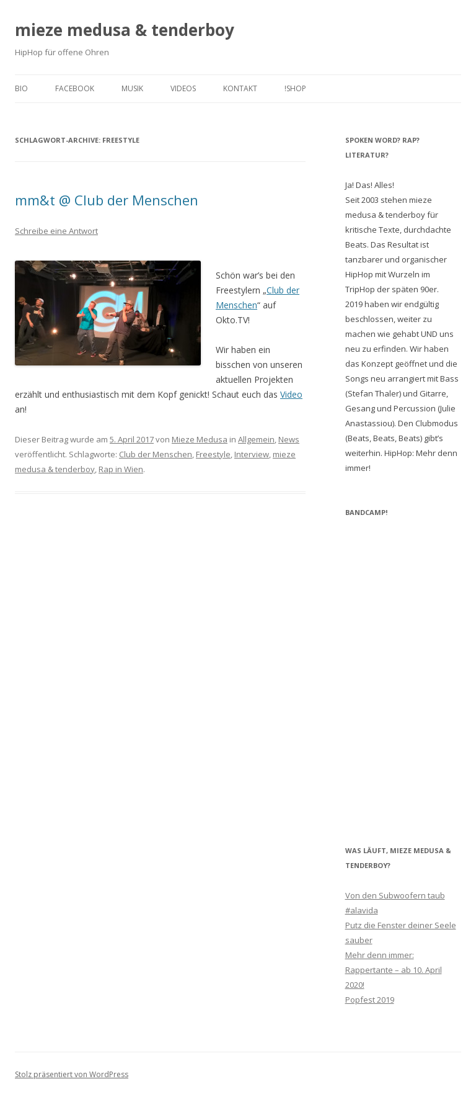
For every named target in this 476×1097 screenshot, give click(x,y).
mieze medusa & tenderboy (124, 30)
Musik (132, 88)
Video (291, 394)
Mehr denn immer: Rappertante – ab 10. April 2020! (393, 969)
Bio (21, 88)
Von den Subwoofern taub (395, 895)
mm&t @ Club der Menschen (106, 199)
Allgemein (256, 439)
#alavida (361, 910)
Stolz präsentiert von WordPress (71, 1074)
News (288, 439)
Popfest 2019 (369, 999)
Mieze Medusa (199, 439)
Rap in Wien (121, 469)
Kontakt (240, 88)
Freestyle (213, 454)
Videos (183, 88)
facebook (74, 88)
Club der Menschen (155, 454)
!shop (295, 88)
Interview (251, 454)
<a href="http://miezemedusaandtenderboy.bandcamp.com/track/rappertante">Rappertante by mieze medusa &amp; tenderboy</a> (403, 672)
